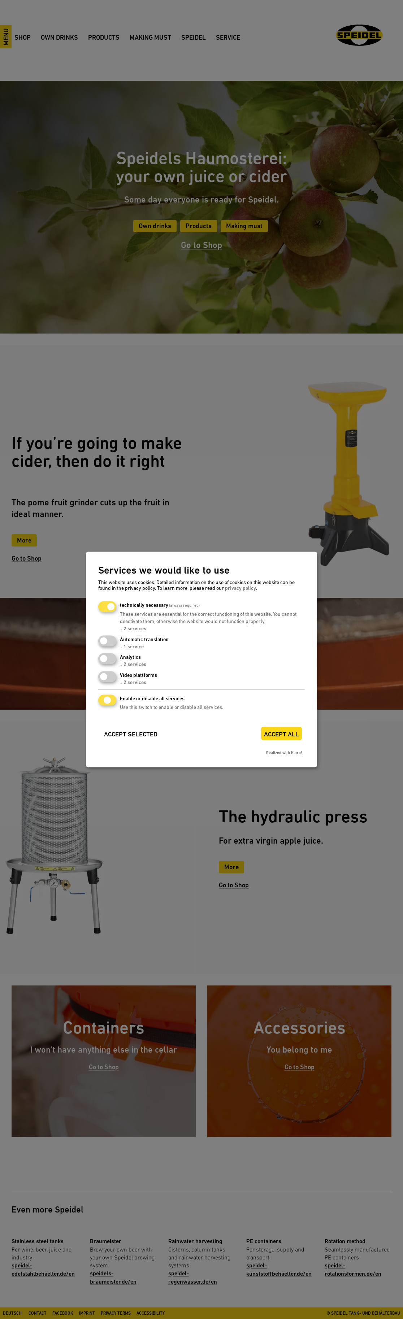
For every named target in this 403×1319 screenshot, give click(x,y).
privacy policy (240, 588)
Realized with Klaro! (284, 752)
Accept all (281, 734)
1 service (132, 646)
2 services (133, 628)
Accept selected (130, 734)
